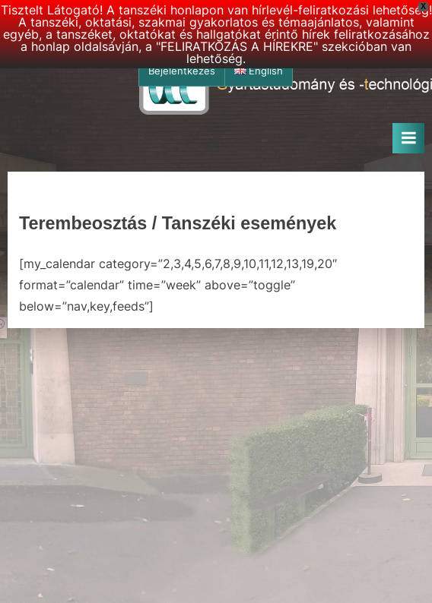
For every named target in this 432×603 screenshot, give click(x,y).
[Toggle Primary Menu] (408, 138)
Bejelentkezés (181, 71)
